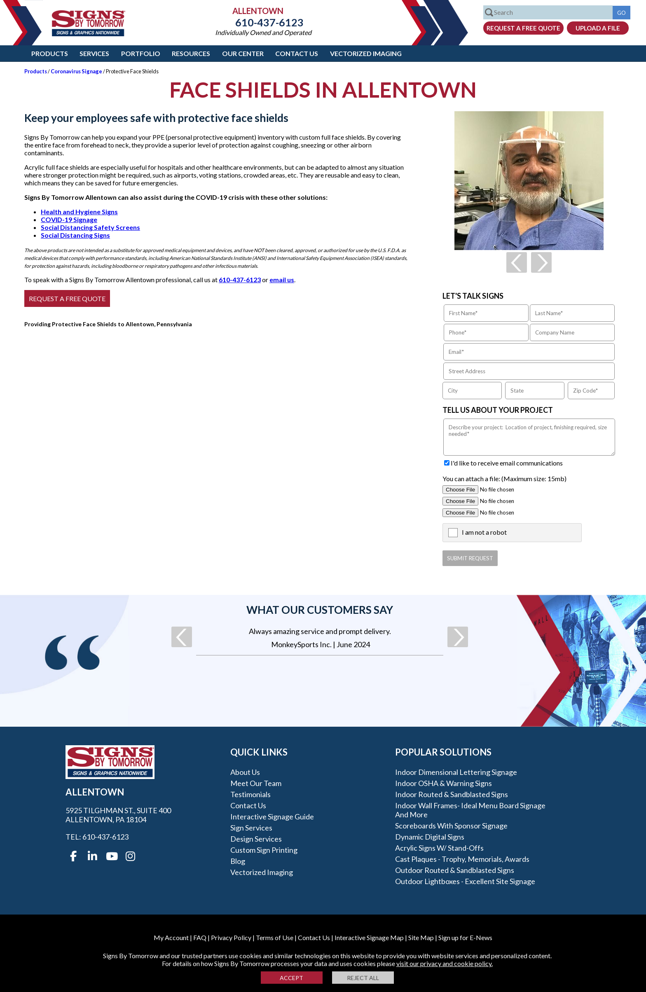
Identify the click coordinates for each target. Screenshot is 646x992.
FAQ (199, 937)
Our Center (243, 53)
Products (49, 53)
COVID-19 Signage (69, 219)
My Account (171, 937)
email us (281, 279)
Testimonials (250, 794)
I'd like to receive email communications (507, 463)
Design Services (256, 838)
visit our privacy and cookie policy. (444, 963)
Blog (237, 861)
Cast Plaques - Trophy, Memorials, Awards (462, 858)
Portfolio (140, 53)
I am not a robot (484, 532)
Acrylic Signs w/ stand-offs (439, 847)
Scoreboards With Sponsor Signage (451, 825)
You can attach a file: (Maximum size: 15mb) (504, 478)
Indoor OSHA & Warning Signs (443, 783)
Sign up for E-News (465, 937)
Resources (191, 53)
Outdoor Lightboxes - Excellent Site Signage (465, 881)
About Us (245, 772)
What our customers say (319, 609)
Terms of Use (274, 937)
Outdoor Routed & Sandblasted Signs (454, 870)
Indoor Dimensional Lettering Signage (456, 772)
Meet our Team (255, 783)
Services (94, 53)
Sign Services (251, 827)
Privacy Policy (231, 937)
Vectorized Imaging (366, 53)
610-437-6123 (263, 22)
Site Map (421, 937)
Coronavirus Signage (76, 71)
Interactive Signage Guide (272, 816)
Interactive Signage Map (369, 937)
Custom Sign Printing (263, 849)
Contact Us (296, 53)
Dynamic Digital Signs (429, 836)
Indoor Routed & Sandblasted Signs (451, 794)
